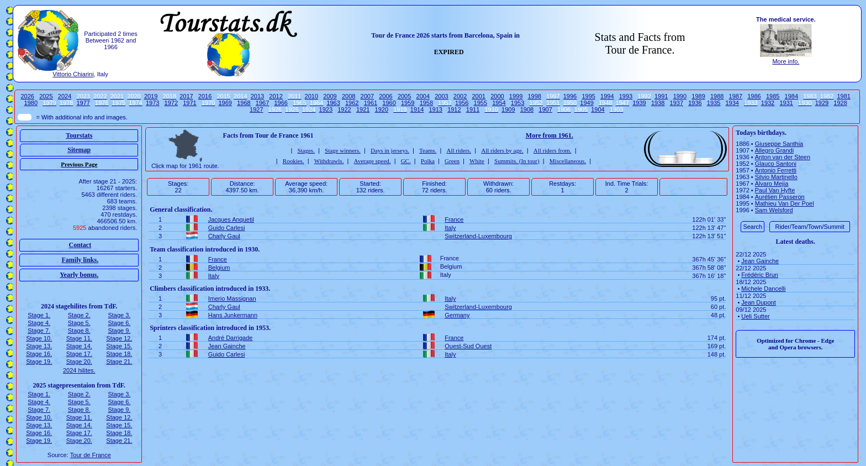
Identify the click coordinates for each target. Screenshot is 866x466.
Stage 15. (119, 346)
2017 (186, 96)
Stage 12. (119, 338)
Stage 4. (39, 323)
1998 (534, 96)
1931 (786, 103)
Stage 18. (119, 353)
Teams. (427, 150)
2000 (497, 96)
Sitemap (79, 150)
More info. (785, 61)
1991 (661, 96)
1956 (461, 103)
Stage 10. (39, 338)
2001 (478, 96)
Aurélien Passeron (780, 196)
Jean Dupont (758, 302)
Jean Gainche (227, 346)
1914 (417, 109)
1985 (772, 96)
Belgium (219, 267)
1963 (333, 103)
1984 (791, 96)
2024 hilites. (79, 370)
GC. (406, 161)
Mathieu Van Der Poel (784, 203)
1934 (732, 103)
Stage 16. (39, 353)
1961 (370, 103)
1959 (407, 103)
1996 (570, 96)
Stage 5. (79, 323)
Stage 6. (119, 323)
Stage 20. (79, 361)
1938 (657, 103)
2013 (257, 96)
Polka (428, 161)
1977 (82, 103)
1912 (454, 109)
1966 (280, 103)
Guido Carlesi (226, 227)
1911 (472, 109)
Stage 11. (79, 338)
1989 (698, 96)
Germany (457, 315)
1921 (362, 109)
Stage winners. (343, 150)
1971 (189, 103)
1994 (607, 96)
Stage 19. (39, 361)
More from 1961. (549, 135)
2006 (385, 96)
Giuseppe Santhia (779, 143)
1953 (517, 103)
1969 (225, 103)
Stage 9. (119, 330)
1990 (680, 96)
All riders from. (553, 150)
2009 (329, 96)
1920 (381, 109)
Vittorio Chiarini (72, 74)
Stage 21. (119, 361)
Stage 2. (79, 315)
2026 (27, 96)
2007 (367, 96)
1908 (527, 109)
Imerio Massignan (232, 298)
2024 (64, 96)
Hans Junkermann (232, 315)
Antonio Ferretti (775, 170)
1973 (152, 103)
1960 (388, 103)
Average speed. (372, 161)
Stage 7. (39, 330)
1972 (171, 103)
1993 (625, 96)
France (454, 219)
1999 (515, 96)
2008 (348, 96)
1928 (840, 103)
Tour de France (90, 455)
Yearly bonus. (79, 275)
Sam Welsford (774, 210)
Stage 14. (79, 346)
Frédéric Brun (759, 274)
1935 (713, 103)
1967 (262, 103)
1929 (821, 103)
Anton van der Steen (782, 157)
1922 (344, 109)
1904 (597, 109)
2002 (460, 96)
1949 (586, 103)
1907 (545, 109)
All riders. (459, 150)
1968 (243, 103)
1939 (639, 103)
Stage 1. (39, 315)
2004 (423, 96)
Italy (450, 227)
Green (452, 161)
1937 (676, 103)
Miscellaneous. (568, 161)
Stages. (305, 150)
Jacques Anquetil (231, 219)
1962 (351, 103)
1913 (435, 109)
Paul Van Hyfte (775, 190)
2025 (45, 96)
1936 (694, 103)
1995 (588, 96)
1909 (508, 109)
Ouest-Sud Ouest (468, 346)
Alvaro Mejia (772, 183)
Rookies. (293, 161)
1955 (480, 103)
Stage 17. (79, 353)
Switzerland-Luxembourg (478, 236)
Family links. (79, 260)
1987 (735, 96)
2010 (311, 96)
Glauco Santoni (775, 163)
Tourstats (79, 135)
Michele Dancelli (763, 288)
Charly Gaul (224, 236)
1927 (256, 109)
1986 (754, 96)
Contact (79, 245)
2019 (150, 96)
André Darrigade (230, 337)
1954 (498, 103)
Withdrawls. (329, 161)
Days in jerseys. (390, 150)
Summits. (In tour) (517, 161)
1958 (426, 103)
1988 (717, 96)
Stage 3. (119, 315)
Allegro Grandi (774, 150)
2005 (404, 96)
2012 (275, 96)
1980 (31, 103)
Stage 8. (79, 330)
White (476, 161)
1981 (843, 96)
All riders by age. (502, 150)
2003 (441, 96)
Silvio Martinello (776, 177)
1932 (767, 103)
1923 (325, 109)
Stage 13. (39, 346)
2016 (205, 96)
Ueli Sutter (755, 316)
